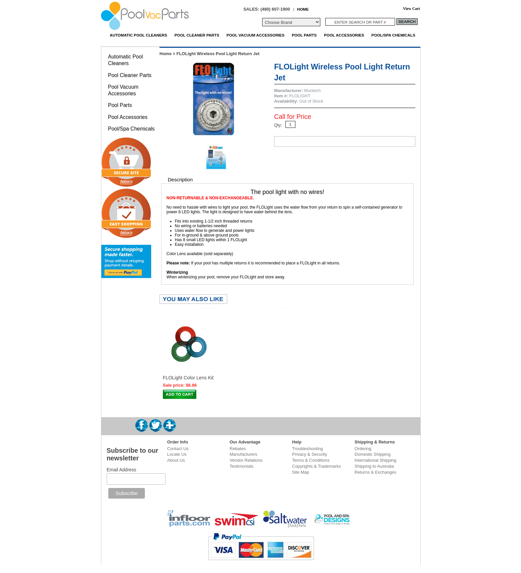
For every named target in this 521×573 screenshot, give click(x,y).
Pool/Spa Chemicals (393, 35)
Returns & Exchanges (375, 472)
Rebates (238, 448)
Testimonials (242, 466)
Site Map (300, 472)
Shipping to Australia (374, 466)
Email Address (121, 469)
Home (165, 53)
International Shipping (375, 460)
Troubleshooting (307, 448)
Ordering (363, 448)
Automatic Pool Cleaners (138, 35)
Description (180, 179)
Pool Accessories (344, 35)
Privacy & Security (309, 454)
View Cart (411, 9)
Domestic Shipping (372, 454)
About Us (176, 460)
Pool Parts (304, 35)
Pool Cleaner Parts (196, 35)
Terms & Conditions (311, 460)
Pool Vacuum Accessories (255, 35)
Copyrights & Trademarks (316, 466)
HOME (303, 9)
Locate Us (177, 454)
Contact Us (177, 448)
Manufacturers (243, 454)
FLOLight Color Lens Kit (188, 377)
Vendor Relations (246, 460)
